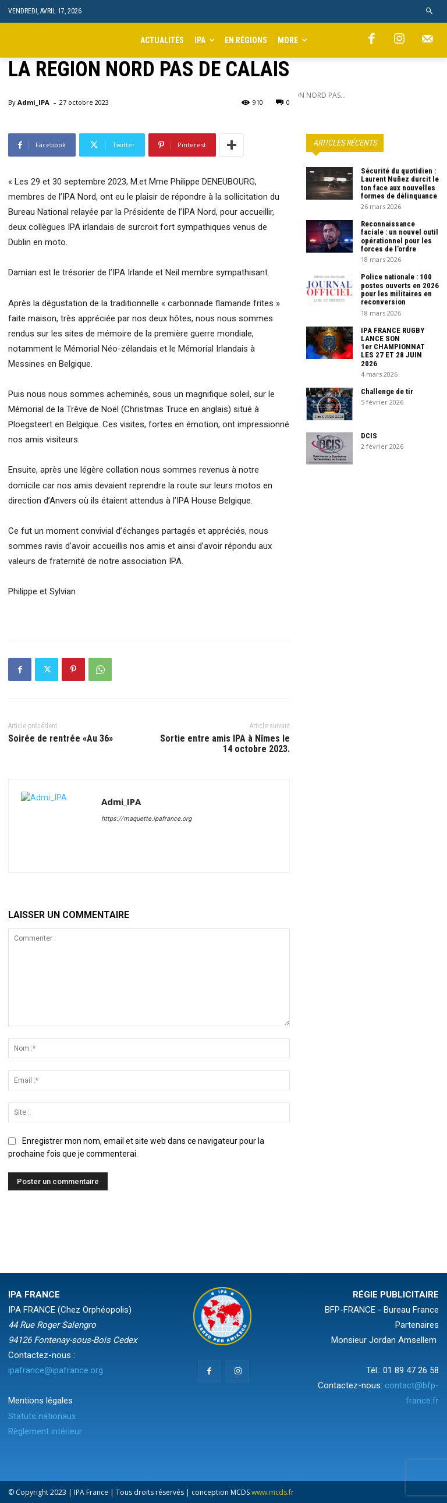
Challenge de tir (387, 391)
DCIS (369, 435)
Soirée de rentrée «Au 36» (60, 738)
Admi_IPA (33, 102)
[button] (430, 11)
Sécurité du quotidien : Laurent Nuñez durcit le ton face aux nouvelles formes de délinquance (400, 183)
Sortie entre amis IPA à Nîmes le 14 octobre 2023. (225, 743)
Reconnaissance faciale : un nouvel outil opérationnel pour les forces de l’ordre (399, 236)
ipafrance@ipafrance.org (55, 1370)
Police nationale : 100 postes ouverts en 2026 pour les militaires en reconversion (400, 289)
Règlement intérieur (45, 1431)
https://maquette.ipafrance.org (146, 819)
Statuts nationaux (42, 1416)
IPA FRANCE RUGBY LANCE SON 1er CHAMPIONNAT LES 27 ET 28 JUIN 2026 (393, 347)
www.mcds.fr (272, 1492)
